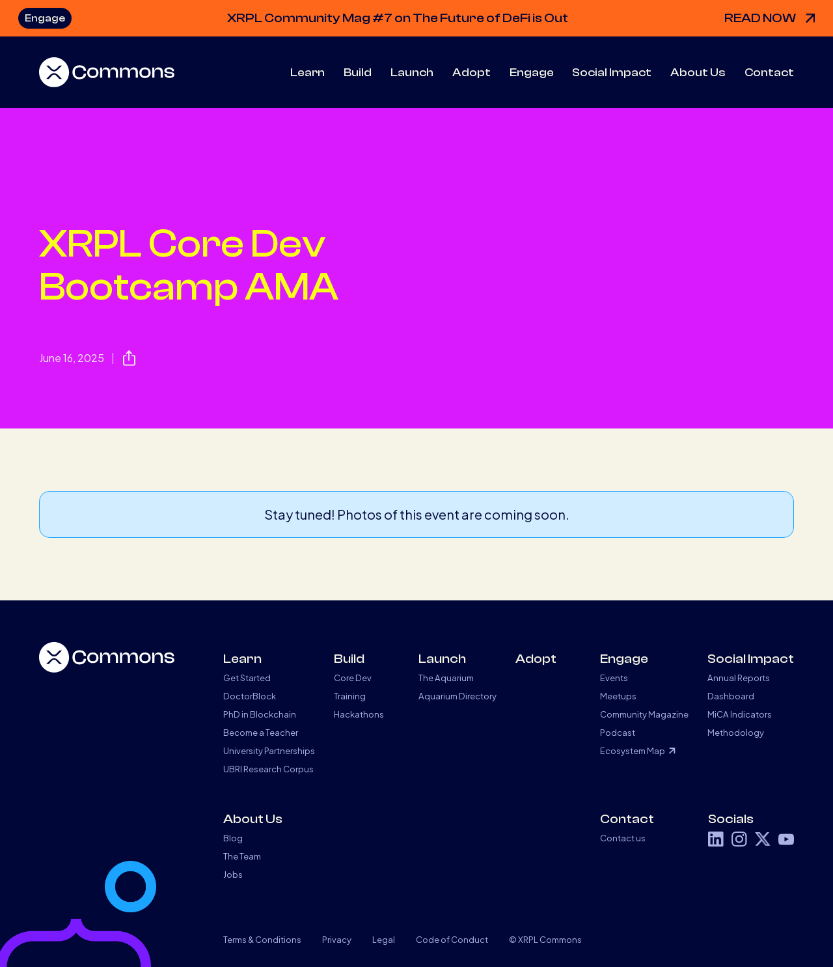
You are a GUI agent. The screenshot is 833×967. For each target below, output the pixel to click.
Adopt (471, 72)
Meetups (618, 695)
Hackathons (359, 714)
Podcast (617, 732)
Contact (769, 72)
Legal (383, 939)
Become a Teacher (260, 732)
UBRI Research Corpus (268, 768)
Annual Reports (738, 677)
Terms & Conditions (262, 939)
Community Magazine (644, 714)
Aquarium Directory (457, 695)
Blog (233, 837)
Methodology (735, 732)
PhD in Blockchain (259, 714)
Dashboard (730, 695)
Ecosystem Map (632, 750)
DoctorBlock (249, 695)
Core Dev (353, 677)
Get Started (247, 677)
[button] (307, 72)
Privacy (336, 939)
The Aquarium (446, 677)
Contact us (623, 837)
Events (614, 677)
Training (350, 695)
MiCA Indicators (739, 714)
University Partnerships (269, 750)
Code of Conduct (452, 939)
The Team (242, 856)
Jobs (233, 874)
